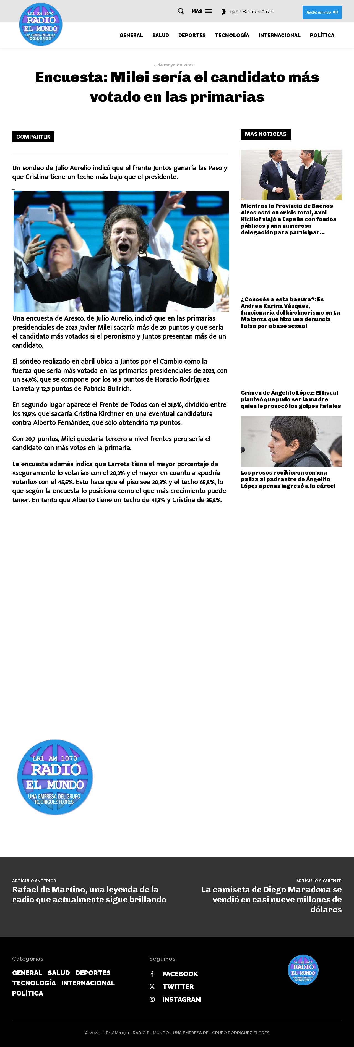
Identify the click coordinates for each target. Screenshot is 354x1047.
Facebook (180, 974)
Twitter (178, 987)
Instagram (182, 999)
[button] (180, 10)
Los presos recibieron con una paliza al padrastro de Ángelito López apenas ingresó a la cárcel (288, 479)
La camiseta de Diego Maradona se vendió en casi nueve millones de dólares (271, 900)
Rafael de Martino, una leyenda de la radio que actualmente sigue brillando (89, 895)
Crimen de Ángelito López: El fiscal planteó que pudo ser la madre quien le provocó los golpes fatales (291, 399)
